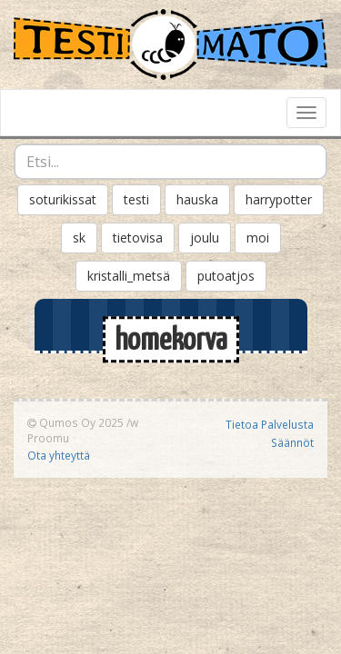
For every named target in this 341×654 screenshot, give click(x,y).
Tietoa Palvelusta (270, 424)
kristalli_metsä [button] (128, 275)
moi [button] (257, 237)
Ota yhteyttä (58, 455)
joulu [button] (204, 237)
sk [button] (79, 237)
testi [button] (136, 199)
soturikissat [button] (62, 199)
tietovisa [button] (138, 237)
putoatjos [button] (226, 275)
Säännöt (292, 442)
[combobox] (170, 162)
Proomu (48, 438)
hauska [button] (197, 199)
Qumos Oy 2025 (75, 422)
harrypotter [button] (279, 199)
